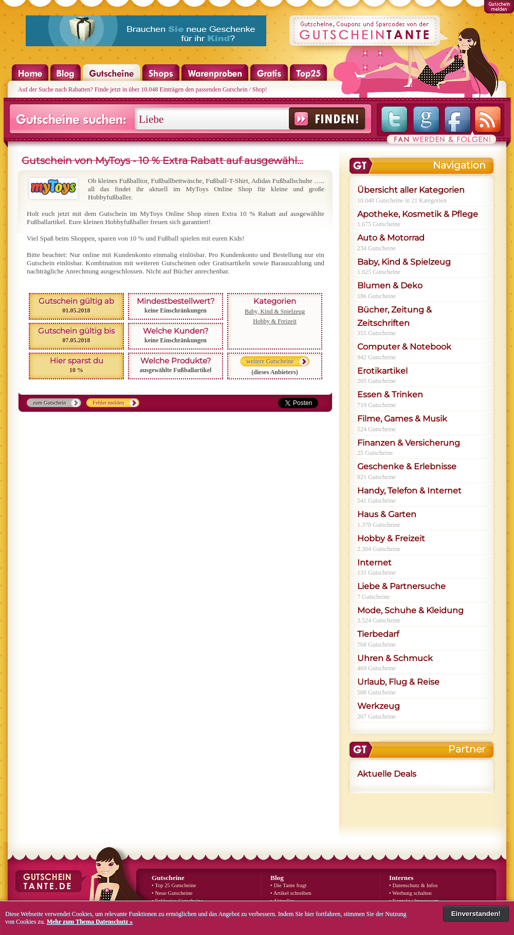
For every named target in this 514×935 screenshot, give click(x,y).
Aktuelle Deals (386, 774)
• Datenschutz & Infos (413, 885)
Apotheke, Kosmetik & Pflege (417, 214)
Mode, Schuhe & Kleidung (410, 610)
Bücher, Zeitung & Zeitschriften (394, 316)
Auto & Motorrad (391, 238)
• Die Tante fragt (288, 885)
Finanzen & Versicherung (408, 443)
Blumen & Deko (390, 285)
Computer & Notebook (404, 347)
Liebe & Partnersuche (401, 586)
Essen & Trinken (390, 394)
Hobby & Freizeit (275, 321)
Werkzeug (378, 706)
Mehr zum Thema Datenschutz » (90, 921)
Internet (374, 562)
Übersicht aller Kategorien (411, 190)
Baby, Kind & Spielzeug (275, 311)
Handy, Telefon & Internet (409, 491)
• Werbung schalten (410, 893)
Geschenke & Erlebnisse (406, 466)
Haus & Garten (386, 514)
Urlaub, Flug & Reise (398, 682)
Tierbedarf (378, 634)
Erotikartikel (382, 371)
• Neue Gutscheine (172, 893)
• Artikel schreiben (290, 893)
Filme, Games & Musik (402, 419)
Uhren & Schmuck (395, 658)
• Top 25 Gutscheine (174, 885)
